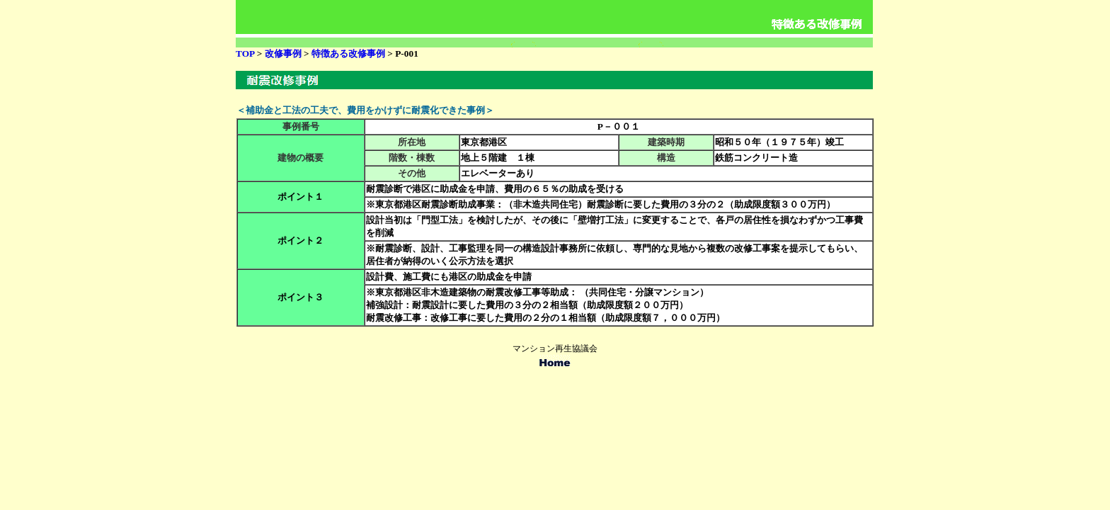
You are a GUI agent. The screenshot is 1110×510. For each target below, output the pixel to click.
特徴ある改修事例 (348, 53)
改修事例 (284, 53)
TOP (245, 53)
